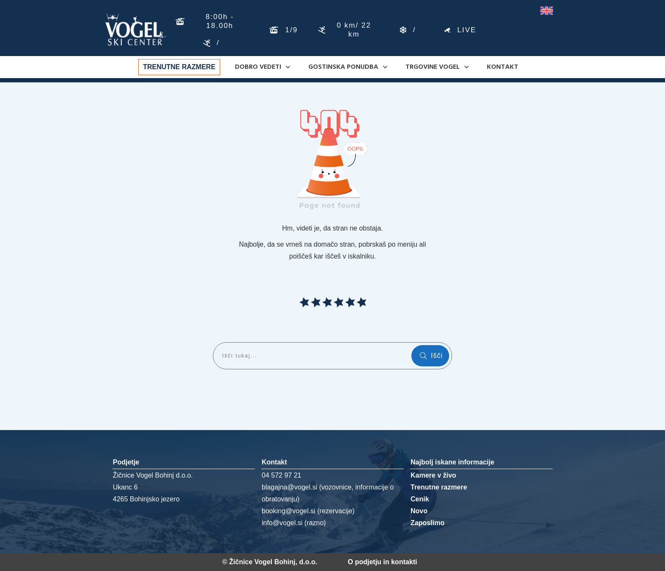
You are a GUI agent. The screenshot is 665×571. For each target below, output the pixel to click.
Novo (419, 511)
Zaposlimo (427, 522)
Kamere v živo (433, 475)
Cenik (420, 499)
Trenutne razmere (439, 487)
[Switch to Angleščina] (546, 10)
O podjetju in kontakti (382, 561)
